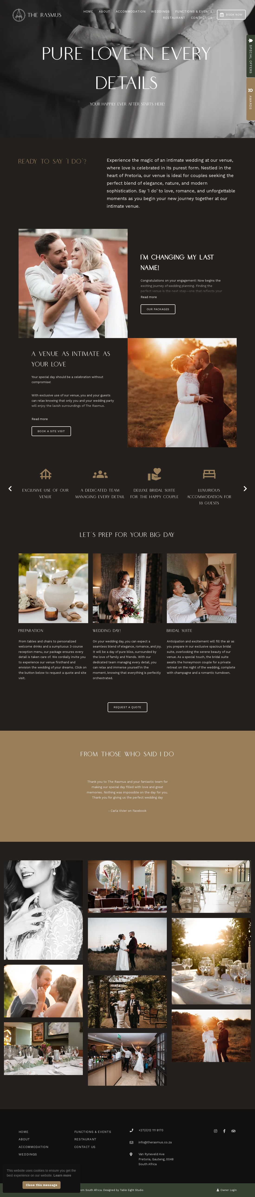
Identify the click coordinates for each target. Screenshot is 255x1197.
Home (88, 11)
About (104, 11)
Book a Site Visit (51, 431)
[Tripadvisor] (233, 1131)
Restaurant (174, 18)
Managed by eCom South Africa (81, 1190)
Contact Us (202, 18)
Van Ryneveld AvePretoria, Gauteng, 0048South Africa (156, 1159)
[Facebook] (224, 1131)
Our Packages (158, 309)
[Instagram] (215, 1131)
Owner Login (227, 1190)
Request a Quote (127, 707)
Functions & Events (193, 11)
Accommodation (130, 11)
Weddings (160, 11)
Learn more (62, 1175)
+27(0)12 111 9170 (151, 1130)
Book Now (231, 15)
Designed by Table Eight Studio (123, 1190)
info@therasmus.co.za (155, 1142)
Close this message (41, 1185)
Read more (149, 297)
